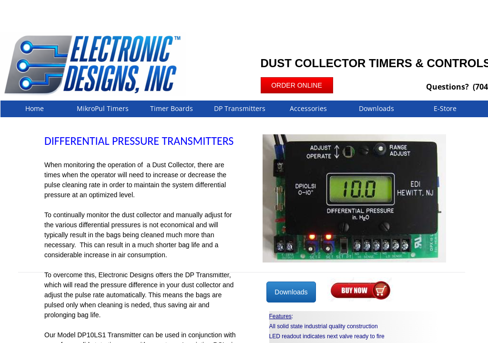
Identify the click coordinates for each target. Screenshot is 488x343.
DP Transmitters (239, 108)
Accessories (308, 108)
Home (34, 108)
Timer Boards (171, 108)
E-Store (445, 108)
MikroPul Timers (103, 108)
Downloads (376, 108)
